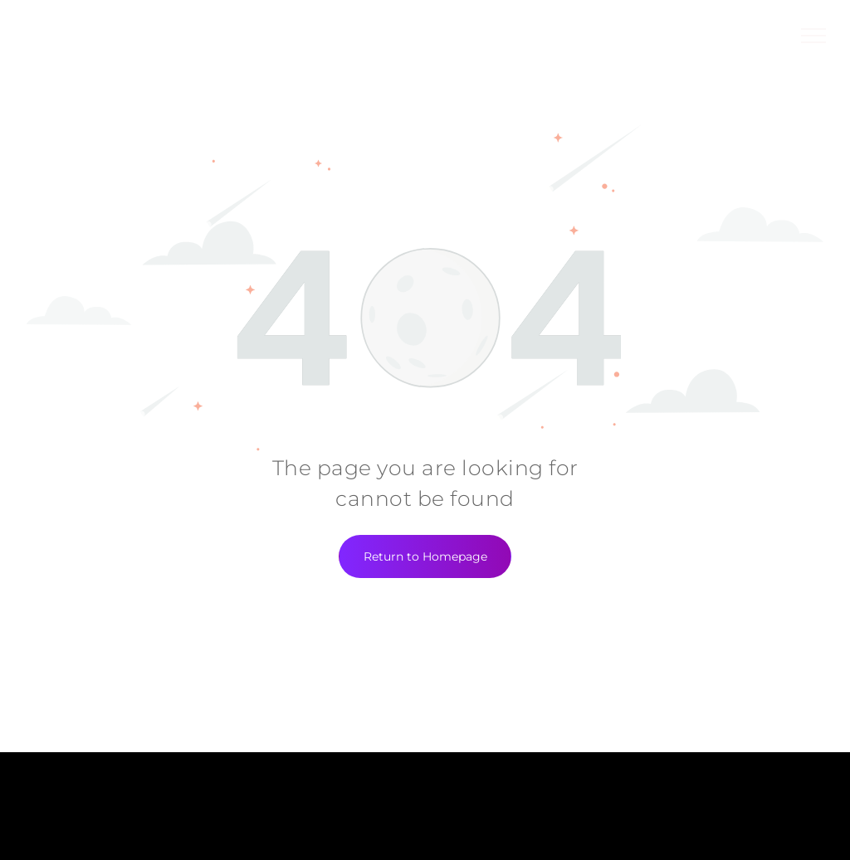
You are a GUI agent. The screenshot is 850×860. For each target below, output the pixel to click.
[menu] (813, 35)
